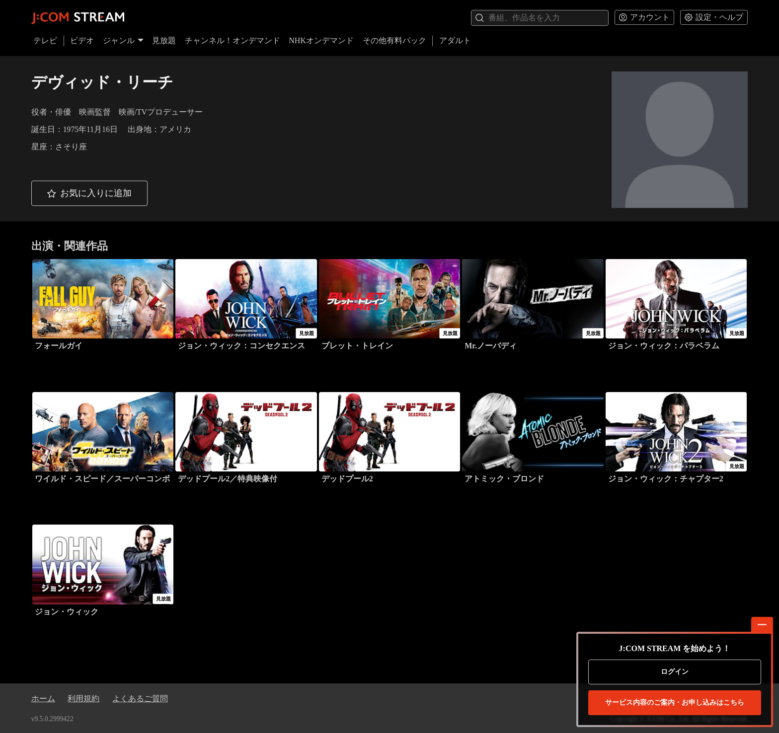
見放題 (164, 40)
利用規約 (83, 698)
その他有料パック (394, 40)
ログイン (675, 671)
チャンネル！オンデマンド (232, 40)
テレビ (45, 40)
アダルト (455, 40)
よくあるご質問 (140, 698)
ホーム (43, 698)
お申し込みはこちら (674, 702)
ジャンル (123, 40)
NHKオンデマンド (321, 40)
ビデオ (82, 40)
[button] (89, 193)
